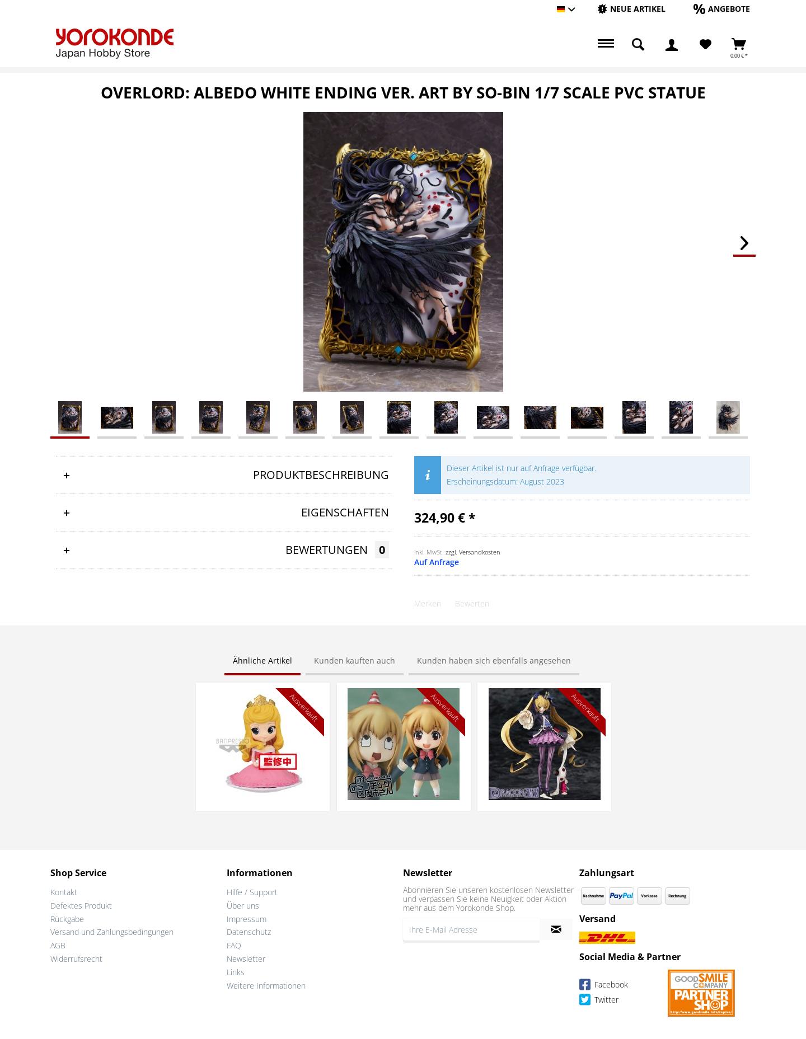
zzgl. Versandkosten (473, 552)
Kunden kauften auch (354, 660)
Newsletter (246, 958)
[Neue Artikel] (631, 8)
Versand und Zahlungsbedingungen (112, 932)
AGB (57, 945)
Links (236, 972)
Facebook (603, 986)
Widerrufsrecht (76, 958)
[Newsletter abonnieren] (556, 929)
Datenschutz (249, 932)
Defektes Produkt (81, 905)
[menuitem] (631, 9)
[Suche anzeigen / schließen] (638, 45)
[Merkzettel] (705, 45)
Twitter (598, 1001)
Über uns (243, 905)
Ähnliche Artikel (262, 660)
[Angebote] (722, 8)
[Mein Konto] (671, 45)
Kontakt (63, 892)
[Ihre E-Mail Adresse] (471, 929)
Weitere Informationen (266, 985)
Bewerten (472, 603)
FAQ (234, 945)
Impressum (246, 919)
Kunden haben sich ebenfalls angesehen (494, 660)
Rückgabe (67, 919)
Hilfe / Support (252, 892)
